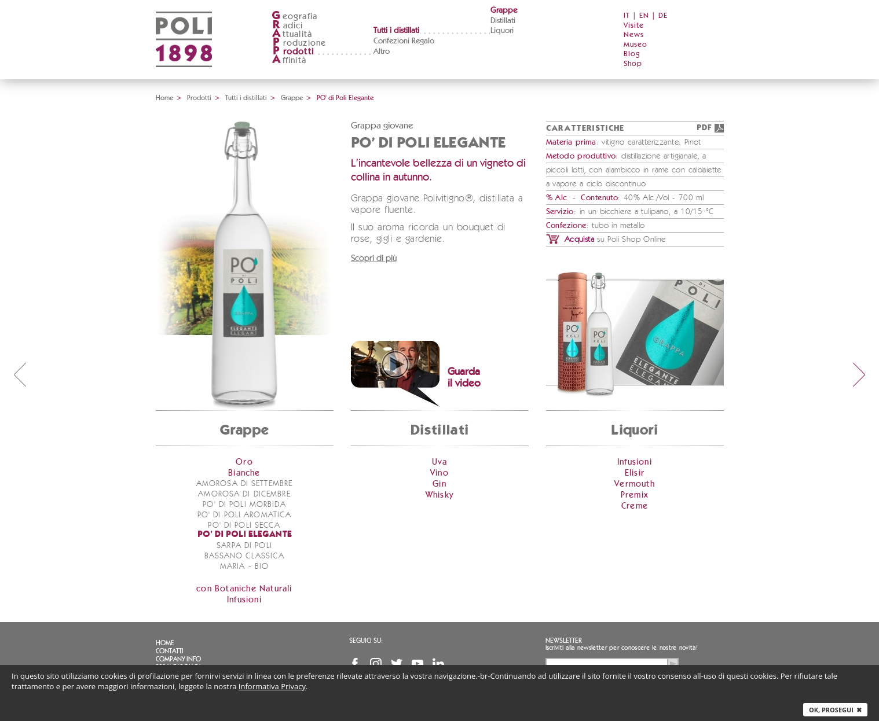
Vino (439, 473)
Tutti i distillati (396, 31)
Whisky (439, 495)
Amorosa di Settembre (244, 484)
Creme (634, 506)
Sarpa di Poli (244, 546)
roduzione (299, 43)
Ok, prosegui (835, 709)
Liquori (502, 31)
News (634, 35)
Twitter (396, 664)
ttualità (292, 34)
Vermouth (634, 484)
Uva (440, 462)
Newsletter (563, 640)
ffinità (289, 60)
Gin (439, 484)
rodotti (293, 51)
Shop (633, 64)
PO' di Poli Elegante (244, 535)
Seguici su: (366, 640)
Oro (244, 462)
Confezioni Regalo (403, 41)
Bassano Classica (244, 556)
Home (164, 97)
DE (663, 16)
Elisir (634, 473)
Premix (635, 495)
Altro (381, 51)
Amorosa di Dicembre (244, 494)
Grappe (503, 10)
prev (20, 374)
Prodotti (199, 97)
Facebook (355, 664)
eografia (295, 16)
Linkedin (438, 664)
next (859, 374)
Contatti (170, 651)
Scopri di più (374, 258)
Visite (634, 26)
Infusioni (244, 599)
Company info (178, 659)
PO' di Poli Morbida (244, 505)
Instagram (376, 664)
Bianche (244, 473)
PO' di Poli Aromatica (244, 515)
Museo (635, 45)
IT (627, 16)
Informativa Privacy (272, 686)
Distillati (502, 21)
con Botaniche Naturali (244, 588)
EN (644, 16)
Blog (632, 54)
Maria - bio (244, 566)
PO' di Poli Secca (244, 525)
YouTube (417, 664)
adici (287, 25)
